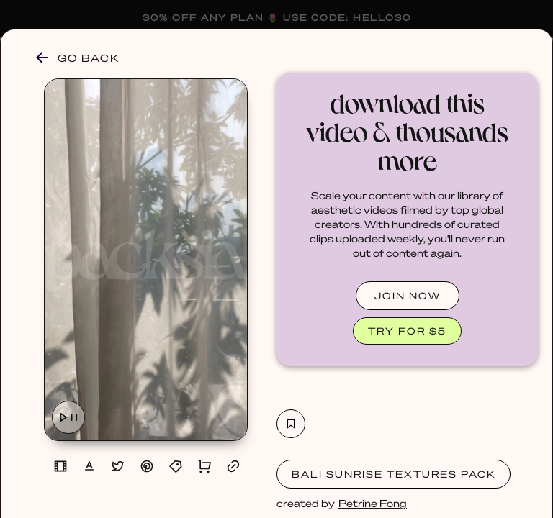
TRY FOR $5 (407, 330)
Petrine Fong (372, 502)
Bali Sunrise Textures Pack (393, 474)
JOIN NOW (407, 295)
